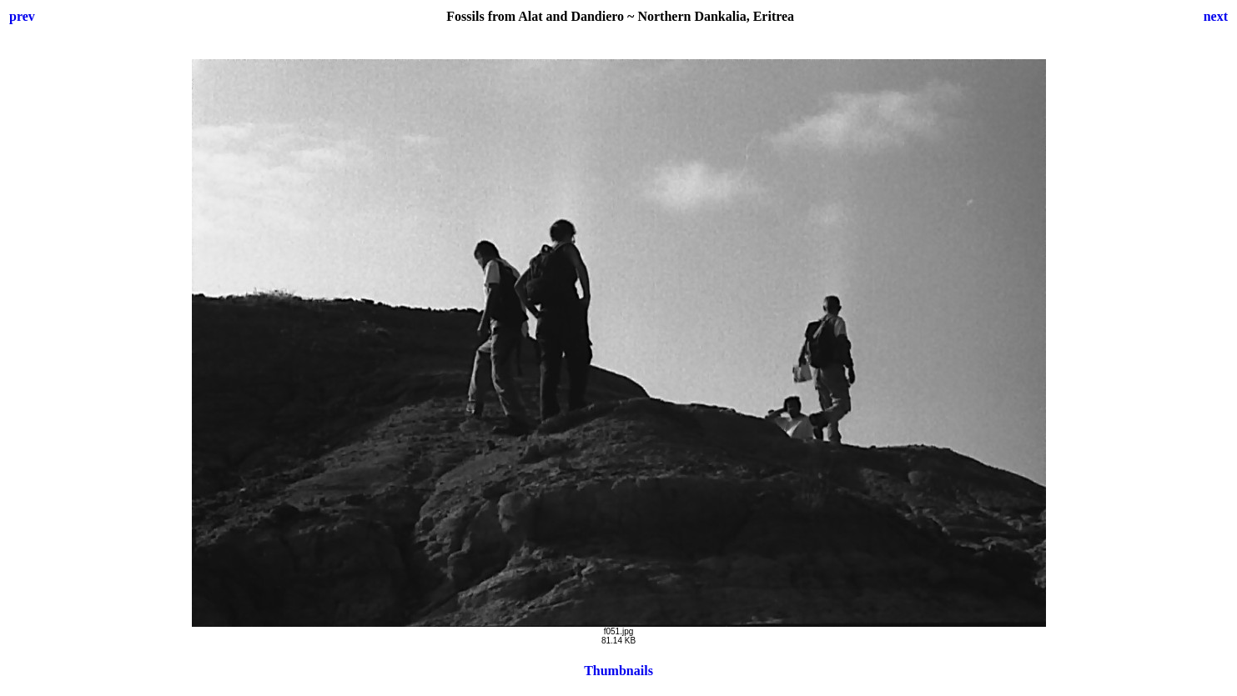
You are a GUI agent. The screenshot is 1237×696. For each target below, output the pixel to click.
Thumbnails (618, 670)
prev (22, 16)
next (1216, 16)
